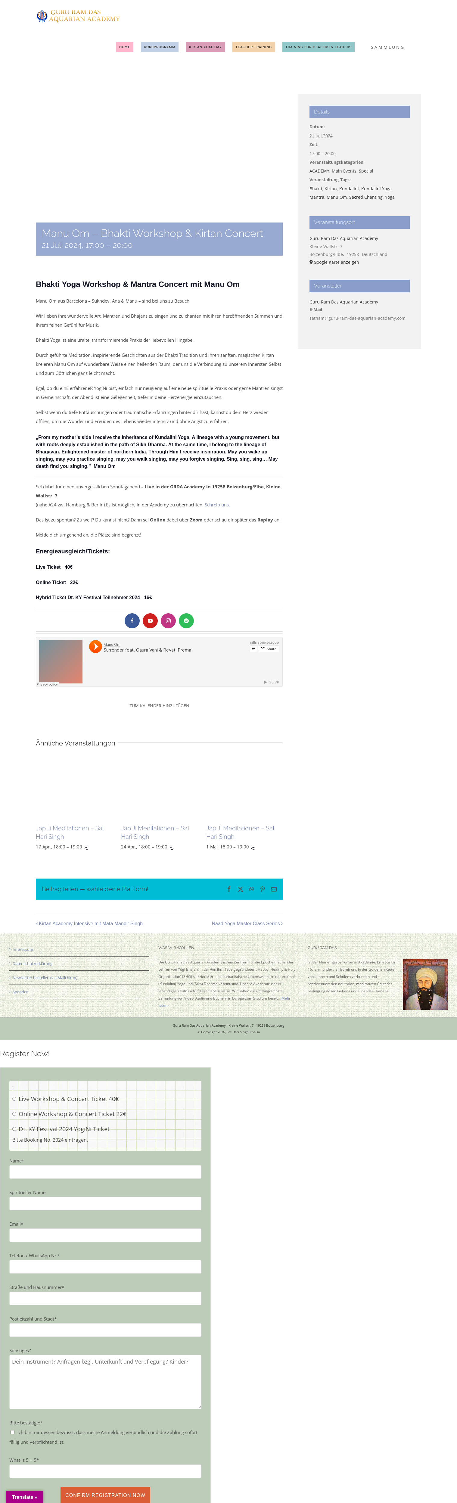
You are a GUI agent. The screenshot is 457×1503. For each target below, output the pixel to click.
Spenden (21, 991)
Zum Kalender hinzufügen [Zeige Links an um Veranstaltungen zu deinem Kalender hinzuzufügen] (159, 705)
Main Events (344, 171)
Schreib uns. (217, 505)
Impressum (23, 949)
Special (366, 171)
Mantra (316, 197)
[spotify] (186, 620)
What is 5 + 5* (24, 1460)
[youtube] (150, 620)
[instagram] (168, 620)
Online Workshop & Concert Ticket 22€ (72, 1114)
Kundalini (349, 188)
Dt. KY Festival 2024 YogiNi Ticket (64, 1129)
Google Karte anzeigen (336, 262)
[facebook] (132, 620)
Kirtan (331, 188)
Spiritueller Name (27, 1192)
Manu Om (337, 197)
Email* (16, 1224)
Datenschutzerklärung (32, 963)
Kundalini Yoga (376, 188)
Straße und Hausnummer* (36, 1287)
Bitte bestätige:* (25, 1423)
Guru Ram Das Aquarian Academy (343, 238)
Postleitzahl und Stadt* (33, 1319)
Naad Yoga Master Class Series (246, 923)
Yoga (390, 197)
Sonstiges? (20, 1350)
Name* (16, 1161)
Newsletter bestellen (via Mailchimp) (45, 977)
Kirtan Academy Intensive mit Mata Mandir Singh (91, 923)
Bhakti (315, 188)
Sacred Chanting (366, 197)
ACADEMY (319, 171)
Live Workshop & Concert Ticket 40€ (69, 1099)
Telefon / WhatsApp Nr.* (34, 1255)
